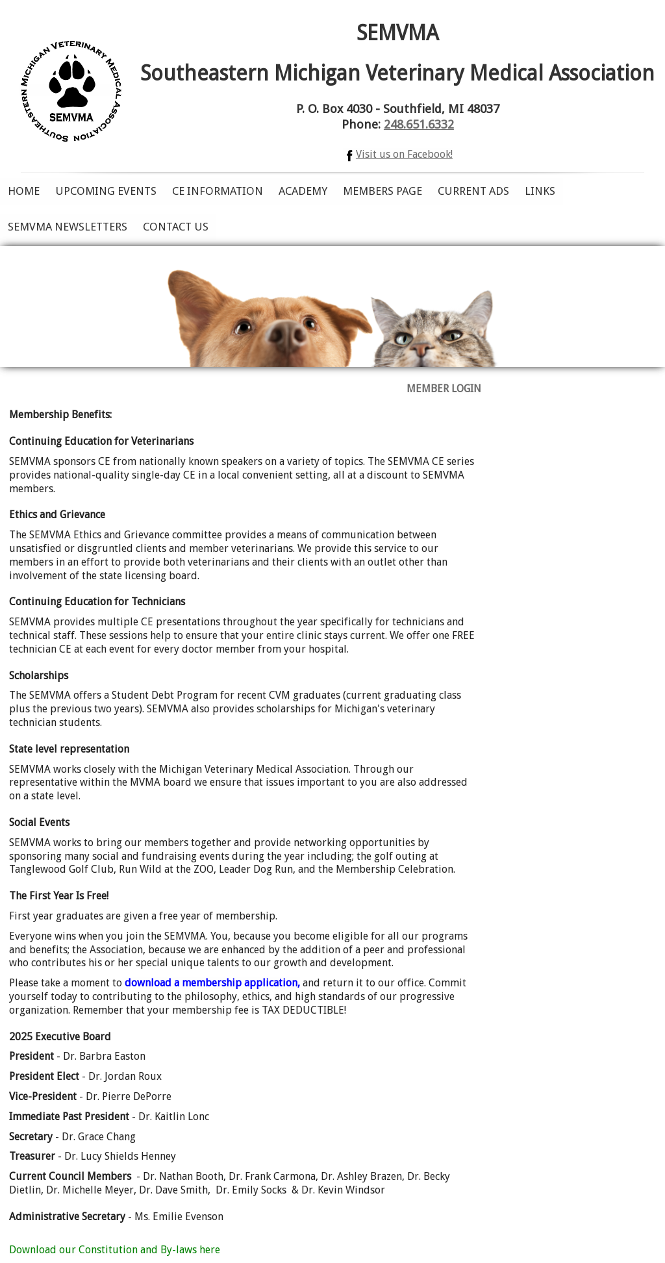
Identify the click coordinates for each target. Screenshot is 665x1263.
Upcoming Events (106, 190)
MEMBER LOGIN (444, 388)
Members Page (382, 190)
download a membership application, (211, 983)
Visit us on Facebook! (398, 154)
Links (540, 190)
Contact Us (175, 226)
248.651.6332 (419, 124)
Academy (303, 190)
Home (24, 190)
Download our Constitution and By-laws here (114, 1250)
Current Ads (473, 190)
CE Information (217, 190)
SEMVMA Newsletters (67, 226)
